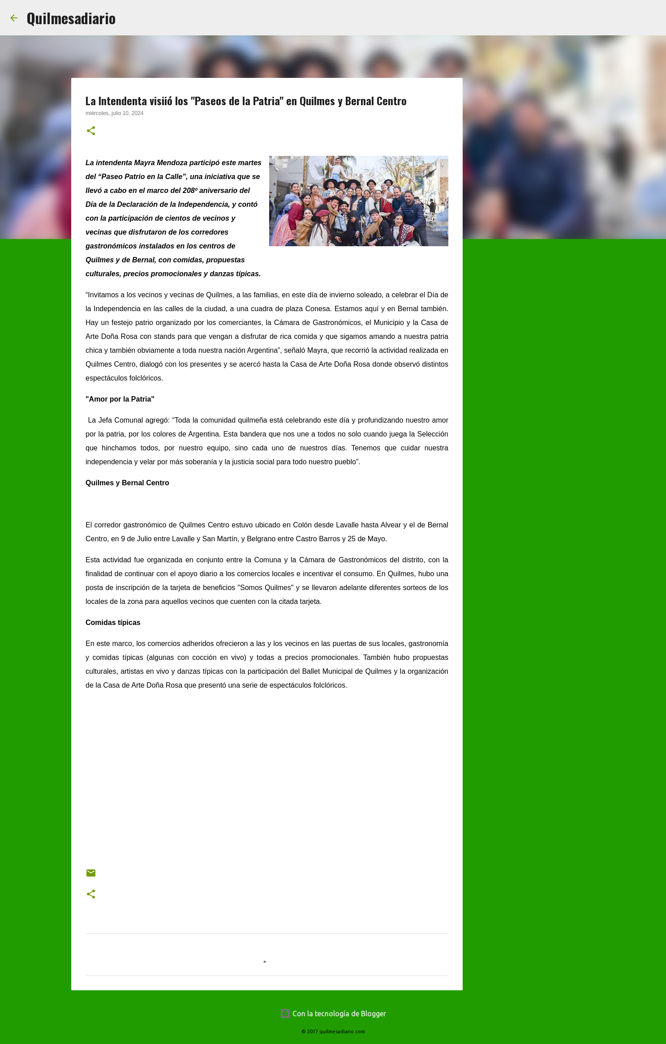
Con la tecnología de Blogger (333, 1014)
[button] (91, 131)
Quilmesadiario (71, 17)
